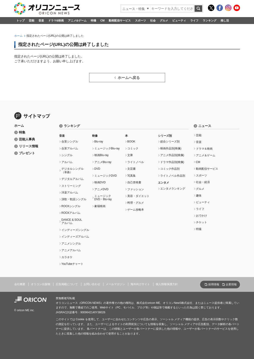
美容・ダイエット (138, 196)
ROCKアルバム (71, 212)
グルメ (164, 20)
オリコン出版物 (40, 284)
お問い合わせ (92, 284)
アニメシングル (71, 243)
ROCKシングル (71, 206)
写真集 (131, 175)
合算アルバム (69, 148)
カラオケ (67, 257)
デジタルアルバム (72, 179)
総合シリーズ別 (170, 141)
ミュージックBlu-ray (107, 148)
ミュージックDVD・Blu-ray (103, 197)
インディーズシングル (75, 230)
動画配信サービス (120, 20)
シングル (67, 155)
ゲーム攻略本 (135, 209)
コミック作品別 (170, 168)
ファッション (135, 189)
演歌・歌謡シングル (73, 199)
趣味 (198, 195)
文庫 (130, 155)
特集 (22, 132)
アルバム (67, 162)
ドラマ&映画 (56, 20)
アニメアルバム (71, 250)
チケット (201, 222)
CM (102, 20)
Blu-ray (98, 141)
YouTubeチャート (72, 263)
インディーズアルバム (75, 236)
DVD (97, 168)
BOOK (131, 141)
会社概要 (19, 284)
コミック (132, 148)
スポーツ (140, 20)
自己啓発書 (134, 182)
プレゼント (27, 153)
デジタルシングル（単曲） (72, 170)
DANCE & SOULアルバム (71, 221)
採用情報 (213, 284)
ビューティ (179, 20)
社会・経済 (203, 182)
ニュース (204, 126)
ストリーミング (71, 185)
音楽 (41, 20)
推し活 (225, 20)
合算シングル (69, 141)
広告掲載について (67, 284)
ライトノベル (135, 162)
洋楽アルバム (69, 192)
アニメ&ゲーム (77, 20)
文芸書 (131, 168)
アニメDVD (101, 189)
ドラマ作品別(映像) (172, 162)
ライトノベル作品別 (172, 175)
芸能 (31, 20)
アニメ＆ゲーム (205, 155)
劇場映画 (99, 206)
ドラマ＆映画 (204, 148)
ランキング (209, 20)
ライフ (194, 20)
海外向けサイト (140, 284)
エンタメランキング (172, 188)
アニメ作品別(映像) (172, 155)
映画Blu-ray (101, 155)
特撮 (93, 20)
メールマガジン (115, 284)
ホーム (18, 35)
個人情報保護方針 (167, 284)
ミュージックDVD (105, 175)
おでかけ (201, 215)
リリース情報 (28, 146)
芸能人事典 (27, 139)
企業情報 (231, 284)
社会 (153, 20)
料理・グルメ (135, 202)
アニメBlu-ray (102, 162)
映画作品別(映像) (170, 148)
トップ (20, 20)
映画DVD (100, 182)
